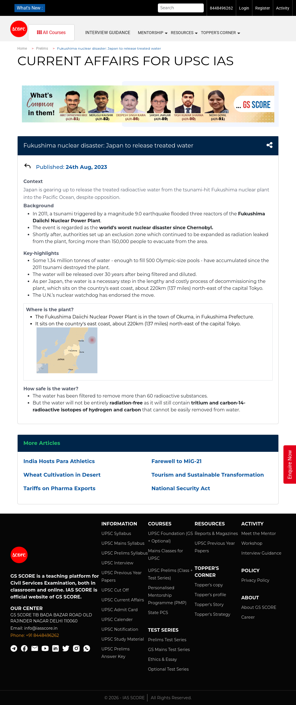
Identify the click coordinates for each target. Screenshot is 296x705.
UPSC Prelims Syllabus (124, 553)
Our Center (26, 608)
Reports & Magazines (216, 533)
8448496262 (221, 8)
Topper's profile (210, 594)
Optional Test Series (168, 669)
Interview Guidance (107, 32)
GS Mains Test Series (169, 649)
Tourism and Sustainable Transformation (207, 475)
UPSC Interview (117, 563)
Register (262, 8)
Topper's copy (209, 585)
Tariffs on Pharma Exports (59, 488)
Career (248, 617)
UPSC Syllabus (116, 533)
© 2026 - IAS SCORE (124, 697)
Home (22, 48)
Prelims (42, 48)
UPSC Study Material (122, 639)
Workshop (251, 543)
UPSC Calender (117, 619)
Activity (282, 8)
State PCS (158, 612)
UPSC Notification (119, 629)
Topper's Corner (220, 33)
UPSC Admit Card (119, 609)
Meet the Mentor (258, 533)
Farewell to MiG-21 (176, 461)
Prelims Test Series (167, 639)
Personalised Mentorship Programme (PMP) (167, 595)
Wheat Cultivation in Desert (62, 475)
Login (244, 8)
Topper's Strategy (212, 614)
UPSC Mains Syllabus (123, 543)
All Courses (51, 32)
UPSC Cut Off (115, 590)
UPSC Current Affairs (122, 600)
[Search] (181, 7)
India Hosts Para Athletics (59, 461)
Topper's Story (209, 604)
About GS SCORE (258, 607)
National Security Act (180, 488)
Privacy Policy (255, 580)
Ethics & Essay (162, 659)
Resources (184, 33)
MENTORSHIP (152, 33)
